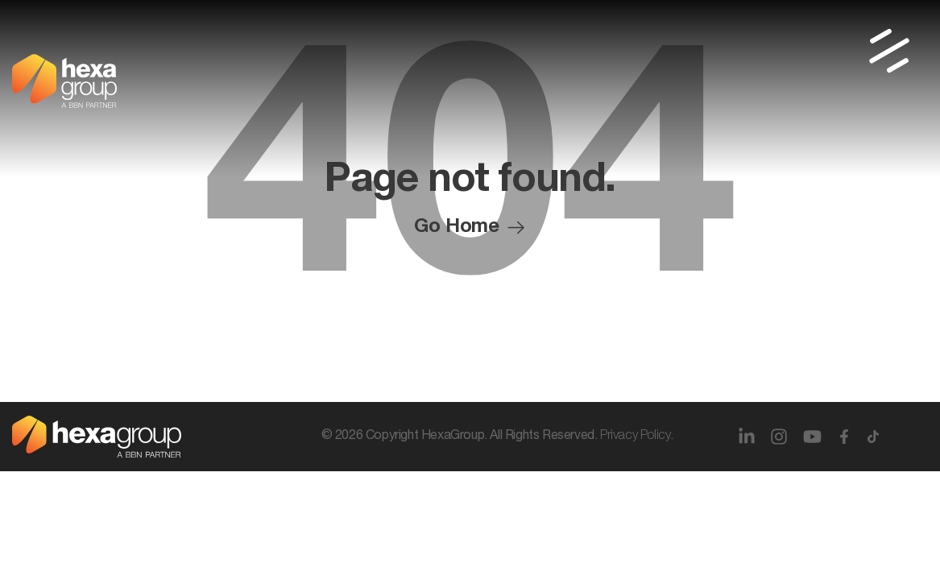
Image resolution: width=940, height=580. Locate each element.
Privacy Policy (635, 436)
